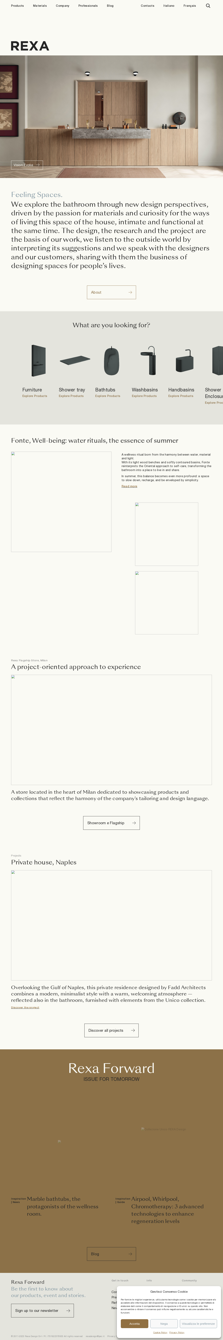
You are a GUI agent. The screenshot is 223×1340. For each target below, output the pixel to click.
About (96, 292)
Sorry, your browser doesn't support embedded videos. (111, 116)
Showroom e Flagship (105, 823)
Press (116, 1297)
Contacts (147, 5)
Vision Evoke (23, 165)
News (116, 1308)
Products (17, 5)
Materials (40, 5)
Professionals (88, 5)
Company (62, 5)
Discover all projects (106, 1030)
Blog (110, 5)
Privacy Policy (176, 1332)
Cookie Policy (160, 1332)
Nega (164, 1323)
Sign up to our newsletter (36, 1310)
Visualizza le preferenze (198, 1323)
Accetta (134, 1323)
